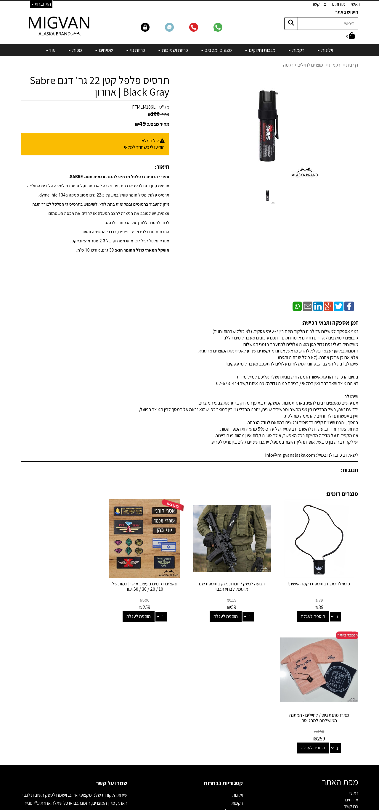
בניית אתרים (167, 806)
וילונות (237, 663)
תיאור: (162, 166)
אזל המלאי (150, 141)
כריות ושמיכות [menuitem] (173, 50)
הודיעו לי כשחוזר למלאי (144, 147)
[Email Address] (238, 746)
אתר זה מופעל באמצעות (190, 806)
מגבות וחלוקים (230, 679)
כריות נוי (236, 703)
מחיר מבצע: (158, 124)
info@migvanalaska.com (91, 687)
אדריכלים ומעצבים (109, 784)
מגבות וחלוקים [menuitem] (260, 50)
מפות (238, 719)
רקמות (334, 65)
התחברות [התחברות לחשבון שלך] (41, 4)
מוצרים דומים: (341, 493)
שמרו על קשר (111, 651)
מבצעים (236, 735)
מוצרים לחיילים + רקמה (303, 65)
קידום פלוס (182, 806)
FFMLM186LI (144, 107)
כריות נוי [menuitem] (135, 50)
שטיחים (236, 711)
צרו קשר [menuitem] (319, 4)
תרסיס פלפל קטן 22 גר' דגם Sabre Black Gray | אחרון (99, 86)
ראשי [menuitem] (355, 4)
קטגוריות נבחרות (223, 651)
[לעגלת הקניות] (350, 36)
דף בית (352, 65)
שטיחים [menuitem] (104, 50)
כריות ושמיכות (231, 695)
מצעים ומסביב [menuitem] (216, 50)
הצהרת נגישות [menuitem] (346, 688)
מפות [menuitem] (75, 50)
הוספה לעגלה (313, 616)
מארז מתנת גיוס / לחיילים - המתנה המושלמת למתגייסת (59, 586)
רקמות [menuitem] (296, 50)
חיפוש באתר (346, 12)
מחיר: (158, 114)
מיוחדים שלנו (231, 727)
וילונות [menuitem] (325, 50)
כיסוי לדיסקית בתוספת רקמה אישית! (319, 583)
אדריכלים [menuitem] (350, 681)
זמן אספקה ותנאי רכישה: (329, 322)
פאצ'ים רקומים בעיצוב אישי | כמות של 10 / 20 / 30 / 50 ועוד (146, 586)
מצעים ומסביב (230, 687)
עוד (50, 50)
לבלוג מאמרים (113, 767)
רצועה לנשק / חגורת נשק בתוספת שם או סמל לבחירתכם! (233, 586)
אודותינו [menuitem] (338, 4)
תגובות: (349, 470)
